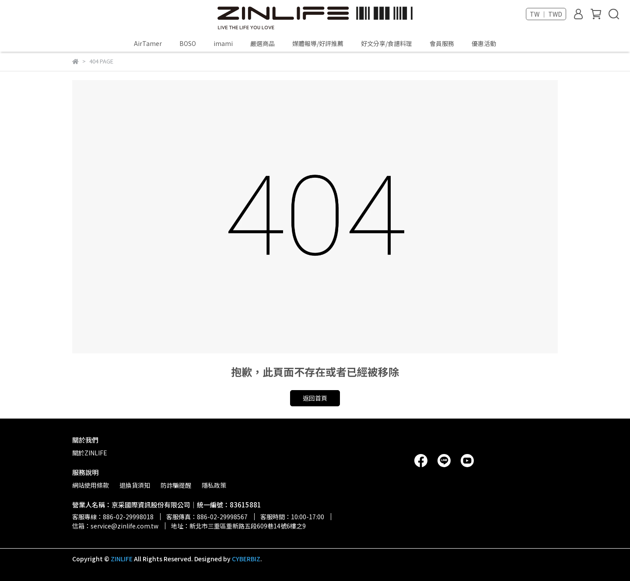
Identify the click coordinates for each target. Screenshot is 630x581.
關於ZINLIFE (89, 452)
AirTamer (148, 43)
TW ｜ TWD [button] (546, 14)
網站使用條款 (90, 485)
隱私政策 (214, 485)
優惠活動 (484, 43)
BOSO (187, 43)
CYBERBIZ (246, 558)
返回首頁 (315, 398)
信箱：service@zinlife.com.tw (115, 525)
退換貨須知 (134, 485)
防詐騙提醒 (176, 485)
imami (223, 43)
